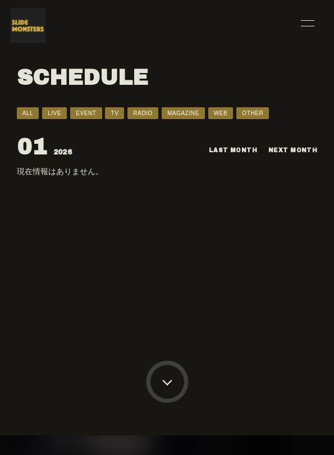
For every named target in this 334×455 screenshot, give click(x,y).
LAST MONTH (233, 150)
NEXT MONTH (292, 150)
